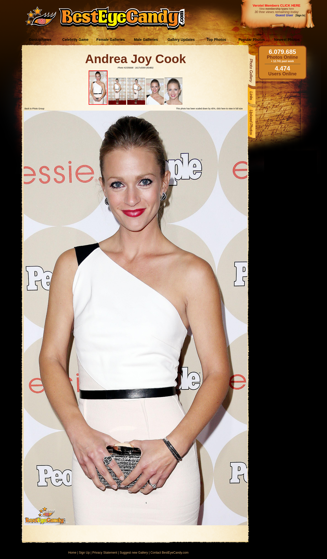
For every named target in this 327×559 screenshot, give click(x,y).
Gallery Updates (181, 40)
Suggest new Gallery (134, 552)
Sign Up (84, 552)
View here (276, 8)
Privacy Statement (104, 552)
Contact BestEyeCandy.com (169, 552)
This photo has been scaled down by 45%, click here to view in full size (209, 108)
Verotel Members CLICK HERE (276, 5)
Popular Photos (251, 40)
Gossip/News (40, 40)
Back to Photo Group (34, 108)
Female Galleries (110, 40)
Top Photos (216, 40)
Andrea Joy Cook (135, 59)
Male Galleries (146, 40)
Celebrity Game (75, 40)
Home (72, 552)
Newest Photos (287, 40)
